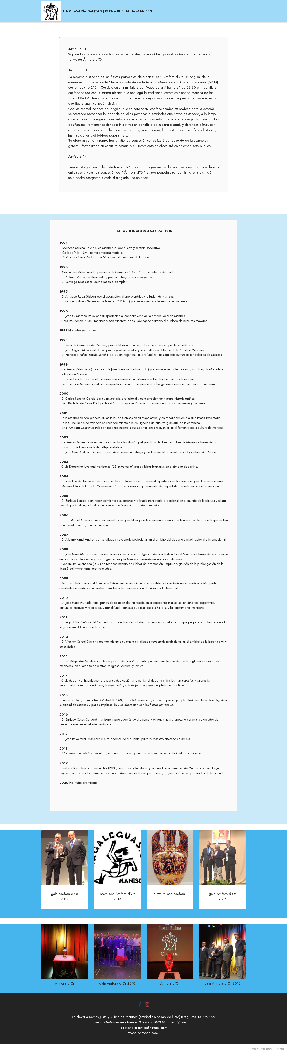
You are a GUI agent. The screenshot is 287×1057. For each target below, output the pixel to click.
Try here (280, 1052)
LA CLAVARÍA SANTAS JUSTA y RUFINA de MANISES (111, 13)
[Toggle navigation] (243, 13)
